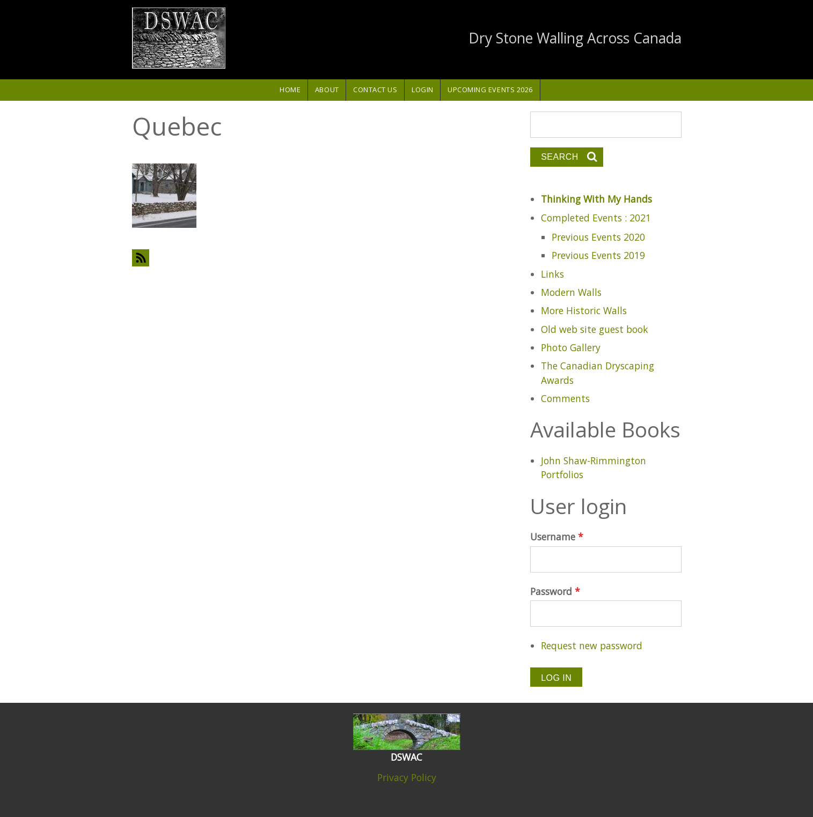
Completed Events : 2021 (596, 217)
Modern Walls (571, 292)
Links (552, 274)
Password (555, 591)
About (327, 89)
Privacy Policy (406, 777)
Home (290, 89)
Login (423, 89)
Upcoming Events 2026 (490, 89)
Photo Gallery (570, 347)
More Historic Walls (584, 310)
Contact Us (375, 89)
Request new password (591, 645)
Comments (565, 398)
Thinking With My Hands (596, 198)
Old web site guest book (594, 329)
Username (556, 536)
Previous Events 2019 (598, 255)
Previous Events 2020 (598, 237)
